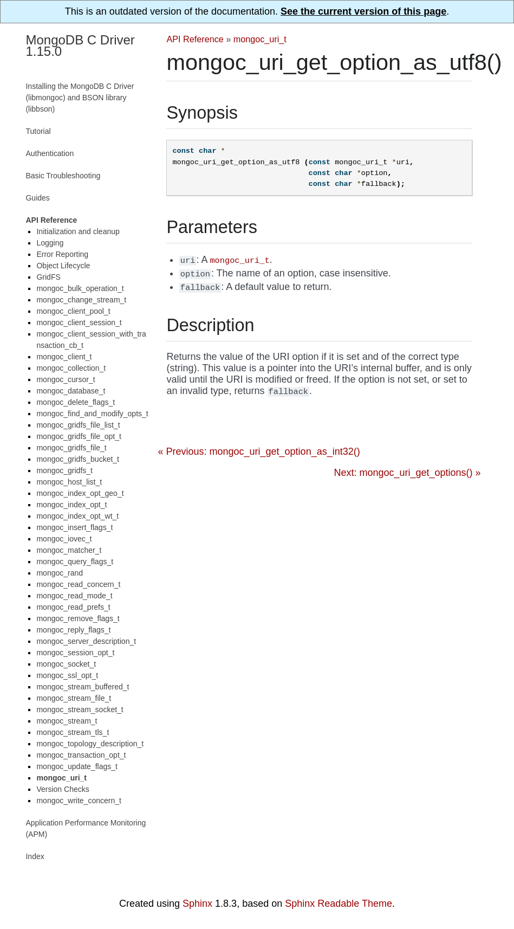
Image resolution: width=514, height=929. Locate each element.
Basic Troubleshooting (62, 175)
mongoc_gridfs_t (64, 470)
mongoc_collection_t (71, 368)
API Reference (194, 39)
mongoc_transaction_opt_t (81, 755)
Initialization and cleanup (77, 231)
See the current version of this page (363, 11)
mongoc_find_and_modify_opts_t (92, 413)
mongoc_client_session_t (78, 322)
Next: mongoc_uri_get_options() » (407, 472)
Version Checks (62, 789)
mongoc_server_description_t (86, 641)
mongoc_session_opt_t (75, 652)
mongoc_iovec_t (64, 538)
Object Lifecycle (63, 265)
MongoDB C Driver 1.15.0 (79, 46)
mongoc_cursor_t (65, 379)
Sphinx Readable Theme (338, 903)
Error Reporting (62, 254)
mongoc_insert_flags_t (74, 527)
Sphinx (197, 903)
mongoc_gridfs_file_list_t (78, 425)
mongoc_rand (59, 573)
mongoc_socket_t (66, 664)
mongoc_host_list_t (69, 482)
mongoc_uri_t (260, 39)
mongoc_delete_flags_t (75, 402)
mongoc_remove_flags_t (77, 618)
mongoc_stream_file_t (73, 698)
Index (34, 856)
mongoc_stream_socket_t (79, 709)
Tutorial (37, 131)
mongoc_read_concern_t (78, 584)
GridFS (48, 277)
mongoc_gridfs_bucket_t (77, 459)
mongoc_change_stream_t (81, 299)
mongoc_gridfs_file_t (71, 447)
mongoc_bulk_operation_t (79, 288)
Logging (49, 242)
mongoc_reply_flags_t (73, 629)
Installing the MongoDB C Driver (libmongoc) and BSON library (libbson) (79, 97)
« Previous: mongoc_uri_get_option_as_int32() (259, 451)
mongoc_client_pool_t (73, 311)
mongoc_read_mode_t (74, 595)
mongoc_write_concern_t (78, 800)
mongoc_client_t (64, 356)
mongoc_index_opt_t (71, 504)
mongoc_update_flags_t (76, 766)
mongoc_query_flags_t (74, 561)
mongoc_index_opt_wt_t (77, 516)
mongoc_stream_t (66, 721)
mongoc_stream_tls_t (72, 732)
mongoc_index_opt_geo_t (79, 493)
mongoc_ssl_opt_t (67, 675)
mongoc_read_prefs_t (73, 607)
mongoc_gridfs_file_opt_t (78, 436)
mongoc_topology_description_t (90, 743)
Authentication (49, 153)
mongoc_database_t (70, 390)
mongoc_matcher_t (68, 550)
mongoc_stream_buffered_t (82, 686)
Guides (37, 197)
